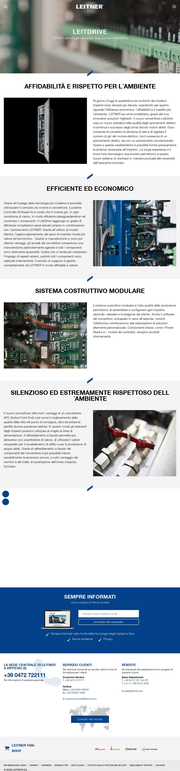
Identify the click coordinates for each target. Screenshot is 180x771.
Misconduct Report (141, 765)
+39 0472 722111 (25, 675)
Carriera (46, 765)
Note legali (77, 765)
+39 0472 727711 (74, 680)
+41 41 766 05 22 (134, 683)
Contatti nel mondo (90, 719)
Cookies (160, 765)
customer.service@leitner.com (80, 698)
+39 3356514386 (75, 692)
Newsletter (61, 765)
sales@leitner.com (133, 691)
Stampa (34, 765)
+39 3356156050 (79, 689)
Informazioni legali (15, 765)
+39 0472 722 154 (134, 680)
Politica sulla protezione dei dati (107, 765)
